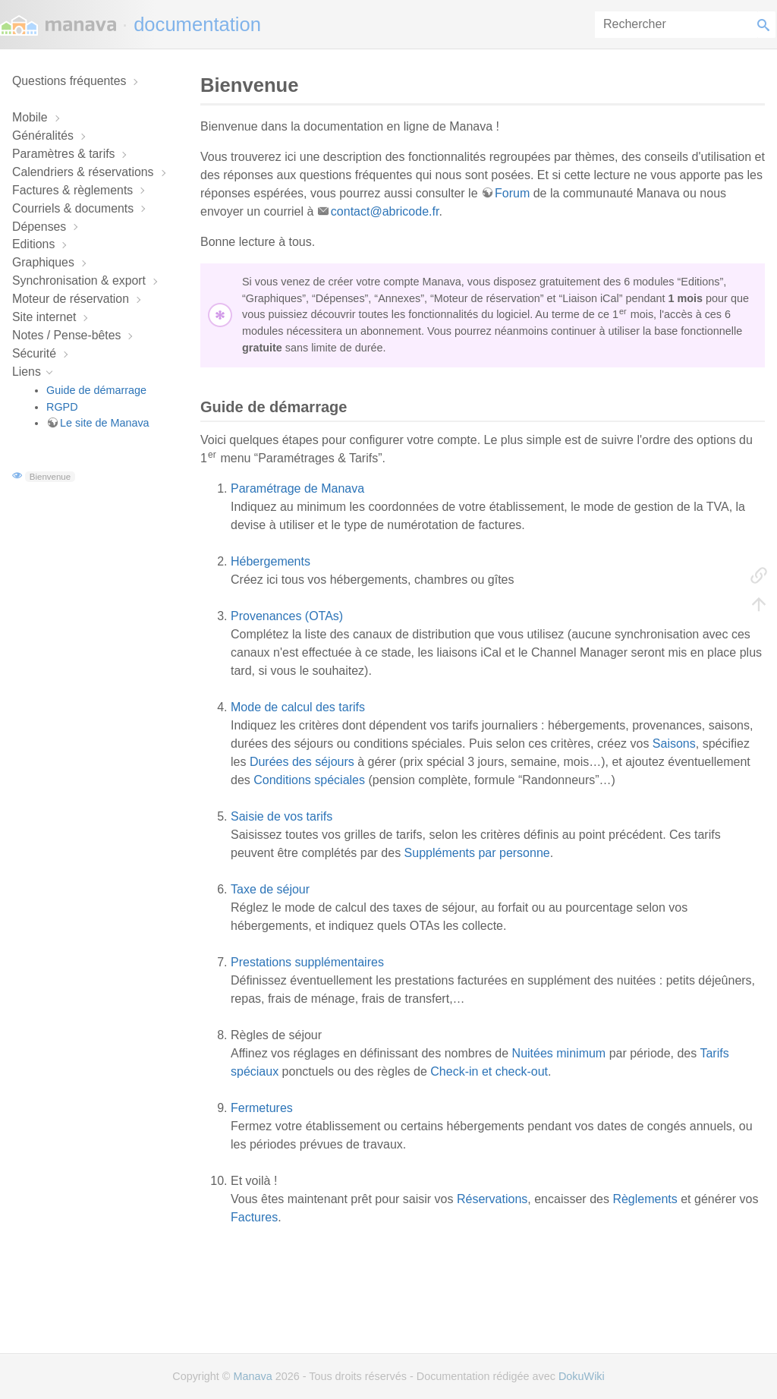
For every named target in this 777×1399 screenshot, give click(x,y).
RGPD (62, 407)
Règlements (644, 1199)
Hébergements (270, 561)
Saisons (674, 743)
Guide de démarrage (96, 390)
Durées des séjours (302, 761)
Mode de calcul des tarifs (298, 707)
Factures (254, 1217)
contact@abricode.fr (385, 211)
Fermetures (262, 1107)
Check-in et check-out (489, 1071)
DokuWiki (581, 1376)
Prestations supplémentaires (307, 962)
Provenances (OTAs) (287, 616)
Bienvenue (50, 476)
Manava (252, 1376)
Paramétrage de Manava (297, 488)
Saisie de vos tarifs (281, 816)
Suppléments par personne (477, 852)
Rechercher (766, 24)
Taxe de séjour (270, 889)
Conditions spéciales (309, 780)
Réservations (492, 1199)
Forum (512, 193)
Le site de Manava (104, 423)
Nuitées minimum (559, 1053)
